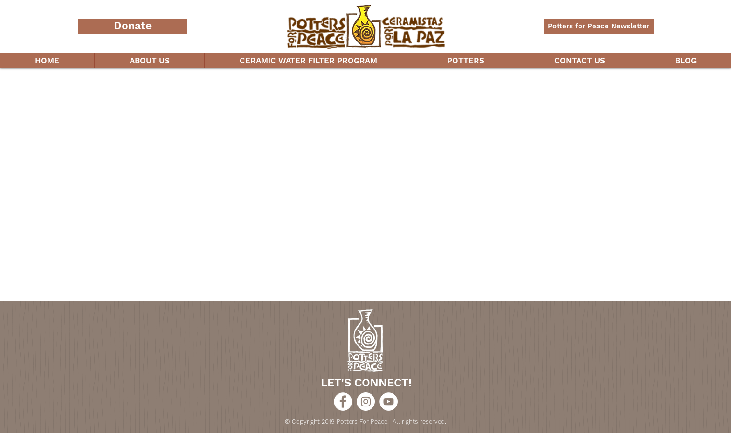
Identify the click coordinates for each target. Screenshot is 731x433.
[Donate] (132, 26)
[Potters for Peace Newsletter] (599, 26)
